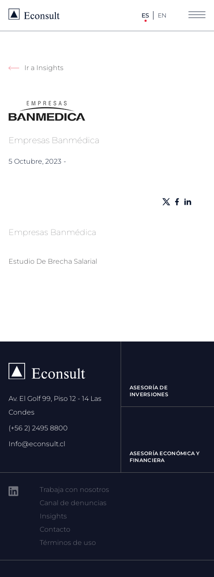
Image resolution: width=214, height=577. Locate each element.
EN (162, 15)
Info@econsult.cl (37, 444)
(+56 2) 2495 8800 (38, 428)
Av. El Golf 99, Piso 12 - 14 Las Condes (55, 405)
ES (145, 15)
